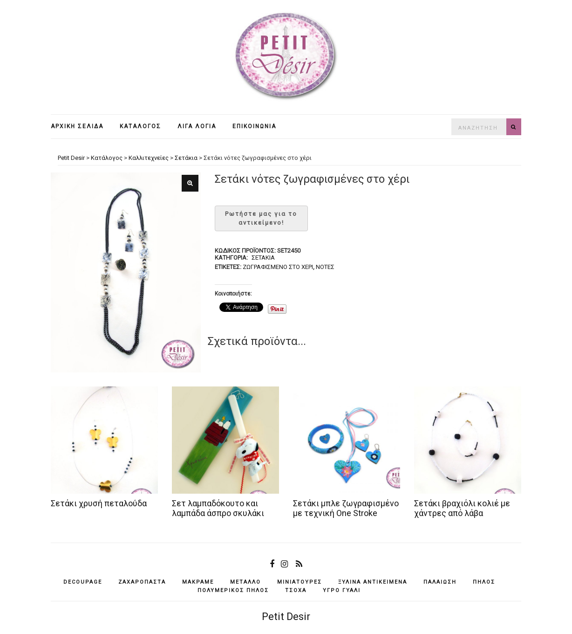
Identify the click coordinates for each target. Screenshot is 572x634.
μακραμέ (198, 582)
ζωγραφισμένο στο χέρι (278, 266)
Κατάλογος (140, 126)
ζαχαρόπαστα (142, 582)
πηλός (484, 582)
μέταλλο (245, 582)
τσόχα (295, 590)
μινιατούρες (299, 582)
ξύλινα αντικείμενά (372, 582)
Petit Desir (286, 616)
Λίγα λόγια (196, 126)
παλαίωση (439, 582)
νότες (325, 266)
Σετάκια (263, 257)
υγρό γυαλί (342, 590)
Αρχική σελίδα (77, 126)
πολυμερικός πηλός (233, 590)
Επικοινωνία (254, 126)
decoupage (82, 582)
